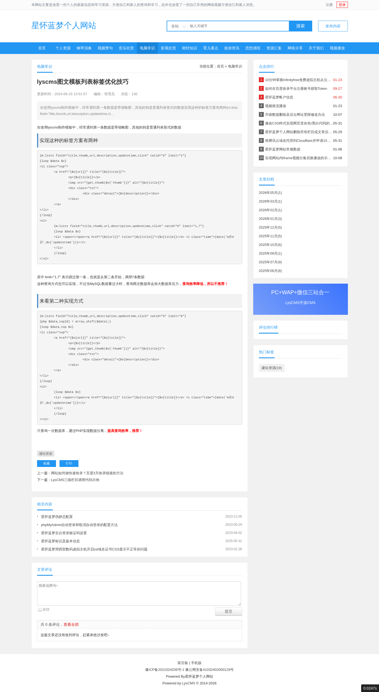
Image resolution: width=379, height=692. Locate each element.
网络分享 (295, 48)
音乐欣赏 (126, 48)
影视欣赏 (168, 48)
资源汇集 (274, 48)
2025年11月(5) (270, 236)
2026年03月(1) (270, 201)
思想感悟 (253, 48)
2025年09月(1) (270, 253)
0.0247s (370, 688)
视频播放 (337, 48)
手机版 (196, 663)
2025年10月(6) (270, 245)
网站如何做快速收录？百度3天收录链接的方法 (87, 473)
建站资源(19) (272, 368)
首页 (42, 48)
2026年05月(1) (270, 193)
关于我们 (316, 48)
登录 (342, 5)
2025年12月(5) (270, 227)
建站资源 (45, 454)
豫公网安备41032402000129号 (209, 670)
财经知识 (189, 48)
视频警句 (105, 48)
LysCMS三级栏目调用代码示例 (75, 480)
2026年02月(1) (270, 210)
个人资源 (63, 48)
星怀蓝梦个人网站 (63, 25)
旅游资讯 (231, 48)
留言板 (182, 663)
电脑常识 (147, 48)
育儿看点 (210, 48)
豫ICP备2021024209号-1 (164, 670)
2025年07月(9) (270, 262)
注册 (329, 5)
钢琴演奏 (84, 48)
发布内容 (333, 26)
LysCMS (188, 683)
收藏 (46, 463)
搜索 (300, 26)
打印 (69, 463)
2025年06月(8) (270, 271)
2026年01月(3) (270, 219)
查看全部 (71, 624)
